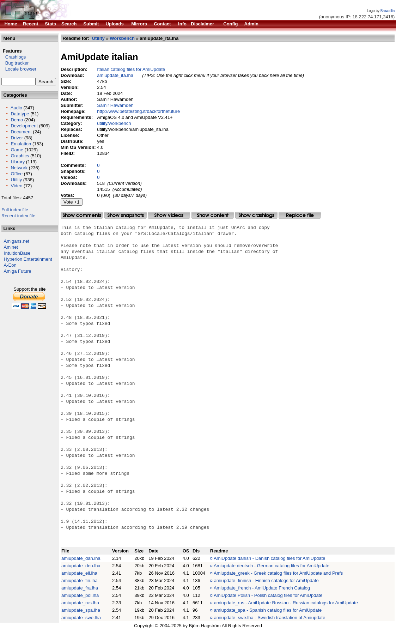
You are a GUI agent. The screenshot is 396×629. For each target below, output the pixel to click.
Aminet (11, 247)
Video (16, 185)
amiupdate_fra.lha (79, 588)
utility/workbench (114, 123)
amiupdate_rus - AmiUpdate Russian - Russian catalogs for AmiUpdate (286, 602)
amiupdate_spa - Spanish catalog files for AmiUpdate (268, 610)
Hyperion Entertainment (28, 259)
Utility (16, 179)
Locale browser (18, 69)
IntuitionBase (17, 253)
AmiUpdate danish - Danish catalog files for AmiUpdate (269, 558)
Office (17, 173)
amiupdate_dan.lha (80, 558)
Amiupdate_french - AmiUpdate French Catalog (262, 588)
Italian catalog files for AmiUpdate (131, 69)
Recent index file (18, 215)
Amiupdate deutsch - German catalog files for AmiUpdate (271, 565)
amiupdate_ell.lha (79, 573)
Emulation (21, 143)
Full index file (14, 209)
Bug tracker (15, 63)
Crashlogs (13, 57)
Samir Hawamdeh (115, 105)
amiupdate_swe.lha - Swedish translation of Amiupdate (269, 617)
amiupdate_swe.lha (81, 617)
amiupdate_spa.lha (80, 610)
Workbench (122, 38)
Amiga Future (17, 271)
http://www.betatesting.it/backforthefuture (138, 111)
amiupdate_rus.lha (80, 602)
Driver (17, 137)
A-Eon (10, 265)
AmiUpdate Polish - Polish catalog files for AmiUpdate (268, 595)
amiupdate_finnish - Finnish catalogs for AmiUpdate (266, 580)
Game (17, 149)
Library (18, 161)
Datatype (20, 113)
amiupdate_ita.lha (115, 75)
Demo (17, 119)
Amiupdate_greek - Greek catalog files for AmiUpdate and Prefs (278, 573)
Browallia (387, 11)
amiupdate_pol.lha (80, 595)
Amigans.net (16, 241)
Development (24, 125)
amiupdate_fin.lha (79, 580)
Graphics (20, 155)
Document (21, 131)
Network (19, 167)
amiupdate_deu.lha (80, 565)
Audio (16, 107)
